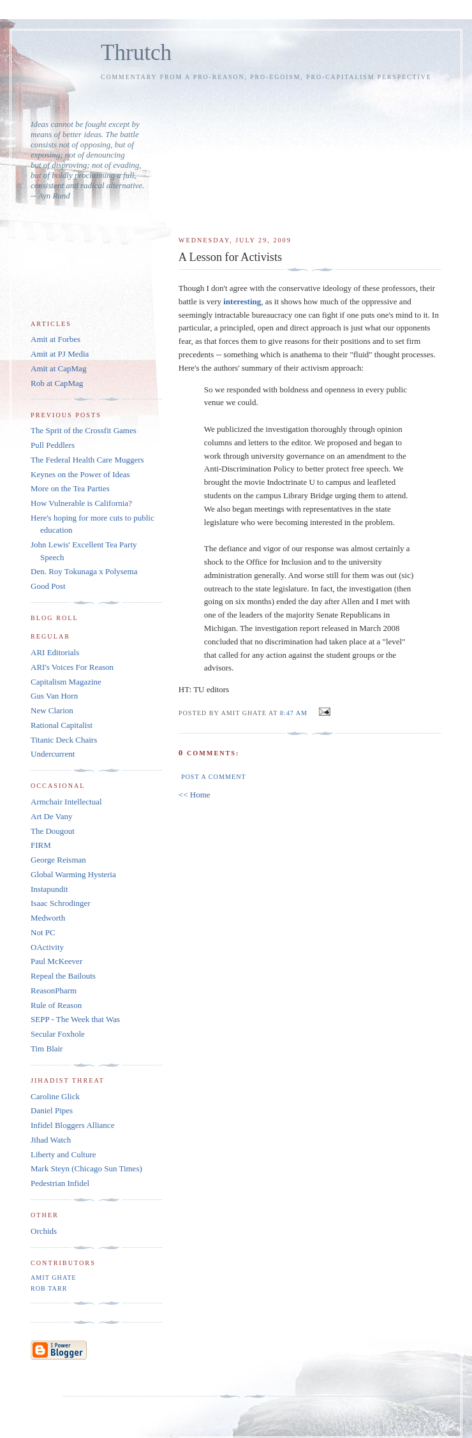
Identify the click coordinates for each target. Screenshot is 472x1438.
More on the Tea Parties (70, 488)
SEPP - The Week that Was (75, 1019)
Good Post (48, 586)
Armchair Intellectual (66, 801)
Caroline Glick (55, 1096)
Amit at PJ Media (60, 354)
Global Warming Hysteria (73, 874)
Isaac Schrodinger (61, 903)
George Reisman (58, 859)
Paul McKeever (56, 961)
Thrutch (136, 52)
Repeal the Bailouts (63, 976)
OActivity (47, 947)
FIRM (41, 845)
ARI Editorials (55, 652)
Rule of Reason (56, 1005)
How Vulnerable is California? (81, 503)
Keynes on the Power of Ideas (80, 474)
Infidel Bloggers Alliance (72, 1125)
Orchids (44, 1231)
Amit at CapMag (58, 368)
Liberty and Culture (63, 1154)
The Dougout (53, 831)
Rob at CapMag (57, 383)
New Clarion (52, 710)
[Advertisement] (310, 152)
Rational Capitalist (61, 725)
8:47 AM (293, 712)
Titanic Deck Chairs (64, 740)
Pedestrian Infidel (60, 1183)
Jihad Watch (51, 1140)
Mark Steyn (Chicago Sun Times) (86, 1168)
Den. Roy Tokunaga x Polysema (84, 571)
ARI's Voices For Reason (72, 667)
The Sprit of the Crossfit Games (83, 430)
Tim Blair (47, 1048)
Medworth (48, 918)
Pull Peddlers (53, 445)
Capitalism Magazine (66, 681)
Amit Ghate (54, 1277)
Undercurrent (53, 754)
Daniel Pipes (52, 1110)
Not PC (43, 932)
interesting (242, 301)
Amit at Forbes (55, 339)
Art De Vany (51, 816)
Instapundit (49, 889)
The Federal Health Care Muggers (87, 459)
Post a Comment (213, 776)
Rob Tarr (49, 1288)
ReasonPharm (54, 990)
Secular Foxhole (58, 1034)
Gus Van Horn (54, 695)
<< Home (194, 794)
